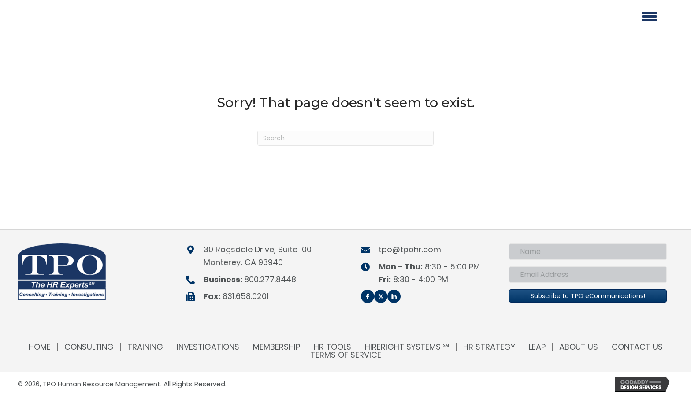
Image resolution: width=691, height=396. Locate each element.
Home (40, 347)
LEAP (537, 347)
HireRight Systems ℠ (407, 347)
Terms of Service (346, 355)
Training (145, 347)
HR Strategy (489, 347)
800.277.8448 (270, 279)
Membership (276, 347)
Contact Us (637, 347)
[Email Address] (587, 274)
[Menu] (649, 16)
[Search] (345, 138)
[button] (367, 296)
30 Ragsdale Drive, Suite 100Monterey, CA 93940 (258, 256)
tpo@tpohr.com (410, 249)
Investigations (208, 347)
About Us (578, 347)
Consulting (89, 347)
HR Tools (332, 347)
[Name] (587, 251)
